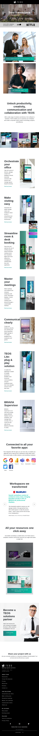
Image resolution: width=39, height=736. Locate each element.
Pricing (4, 681)
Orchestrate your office (8, 693)
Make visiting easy (6, 696)
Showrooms (5, 676)
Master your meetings (7, 700)
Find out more (8, 186)
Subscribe (19, 732)
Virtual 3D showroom (7, 679)
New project (5, 710)
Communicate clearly (7, 702)
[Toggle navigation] (37, 2)
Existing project (6, 713)
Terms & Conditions (7, 718)
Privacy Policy (5, 720)
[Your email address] (19, 730)
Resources (4, 683)
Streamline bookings (7, 698)
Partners (4, 685)
